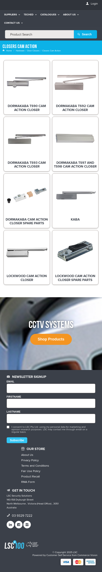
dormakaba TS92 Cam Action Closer (75, 108)
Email (10, 381)
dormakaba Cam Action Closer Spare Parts (27, 222)
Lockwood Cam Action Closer (27, 278)
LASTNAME (14, 412)
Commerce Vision (87, 555)
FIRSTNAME (14, 397)
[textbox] (39, 34)
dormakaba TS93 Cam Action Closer (27, 165)
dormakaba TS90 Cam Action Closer (27, 108)
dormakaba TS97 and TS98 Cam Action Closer (75, 165)
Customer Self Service (58, 555)
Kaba (75, 220)
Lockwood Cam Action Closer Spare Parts (75, 278)
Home (7, 50)
